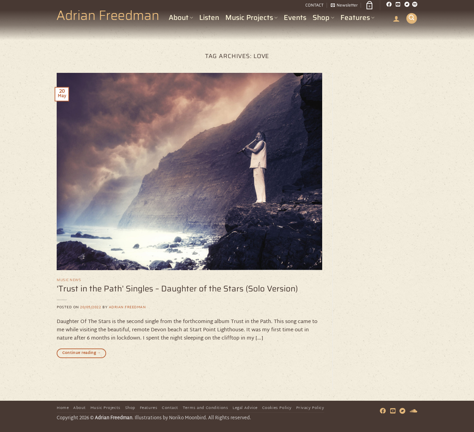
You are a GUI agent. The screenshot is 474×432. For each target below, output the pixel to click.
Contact (170, 408)
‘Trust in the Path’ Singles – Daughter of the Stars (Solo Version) (177, 288)
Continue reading (81, 353)
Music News (69, 280)
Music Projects (251, 17)
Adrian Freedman (127, 307)
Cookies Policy (277, 408)
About (181, 17)
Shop (323, 17)
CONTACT (314, 5)
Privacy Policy (310, 408)
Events (295, 17)
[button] (344, 5)
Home (63, 408)
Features (357, 17)
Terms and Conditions (205, 408)
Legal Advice (245, 408)
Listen (209, 17)
